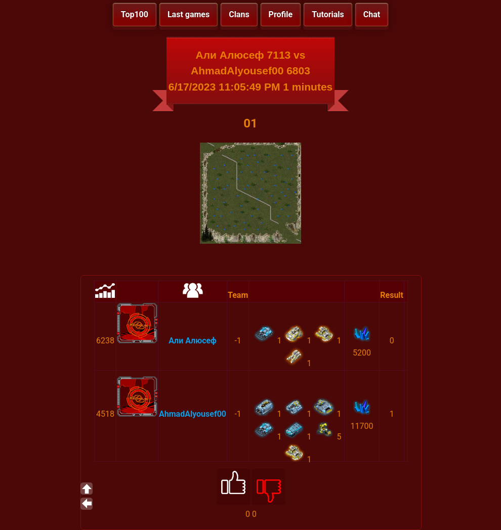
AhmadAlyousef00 (192, 414)
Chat (371, 14)
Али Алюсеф (193, 340)
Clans (239, 14)
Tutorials (328, 14)
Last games (189, 14)
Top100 (134, 14)
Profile (281, 14)
